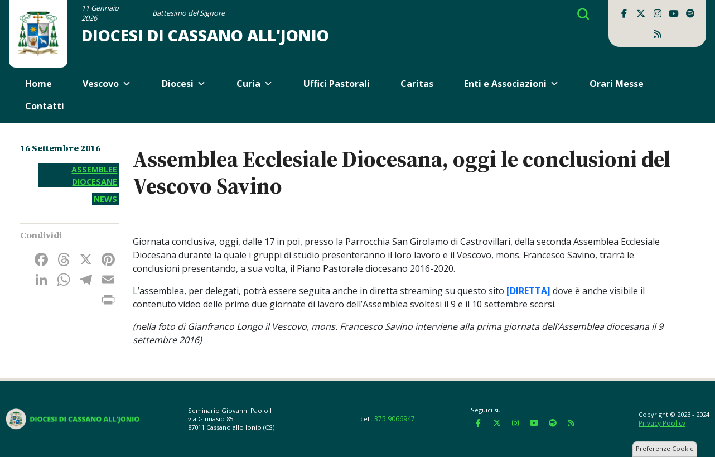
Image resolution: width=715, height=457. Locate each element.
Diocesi (184, 84)
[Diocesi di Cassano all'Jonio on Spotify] (690, 13)
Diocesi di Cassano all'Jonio (205, 35)
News (105, 199)
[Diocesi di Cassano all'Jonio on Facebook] (624, 13)
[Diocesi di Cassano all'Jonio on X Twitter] (641, 13)
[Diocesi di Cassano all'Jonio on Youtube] (673, 13)
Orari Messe (617, 84)
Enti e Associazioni (511, 84)
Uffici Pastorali (336, 84)
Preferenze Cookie (665, 448)
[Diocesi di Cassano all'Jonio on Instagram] (657, 13)
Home (38, 84)
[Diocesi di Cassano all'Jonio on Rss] (657, 34)
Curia (254, 84)
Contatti (44, 106)
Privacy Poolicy (662, 423)
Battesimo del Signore (188, 13)
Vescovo (107, 84)
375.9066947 (394, 419)
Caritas (416, 84)
